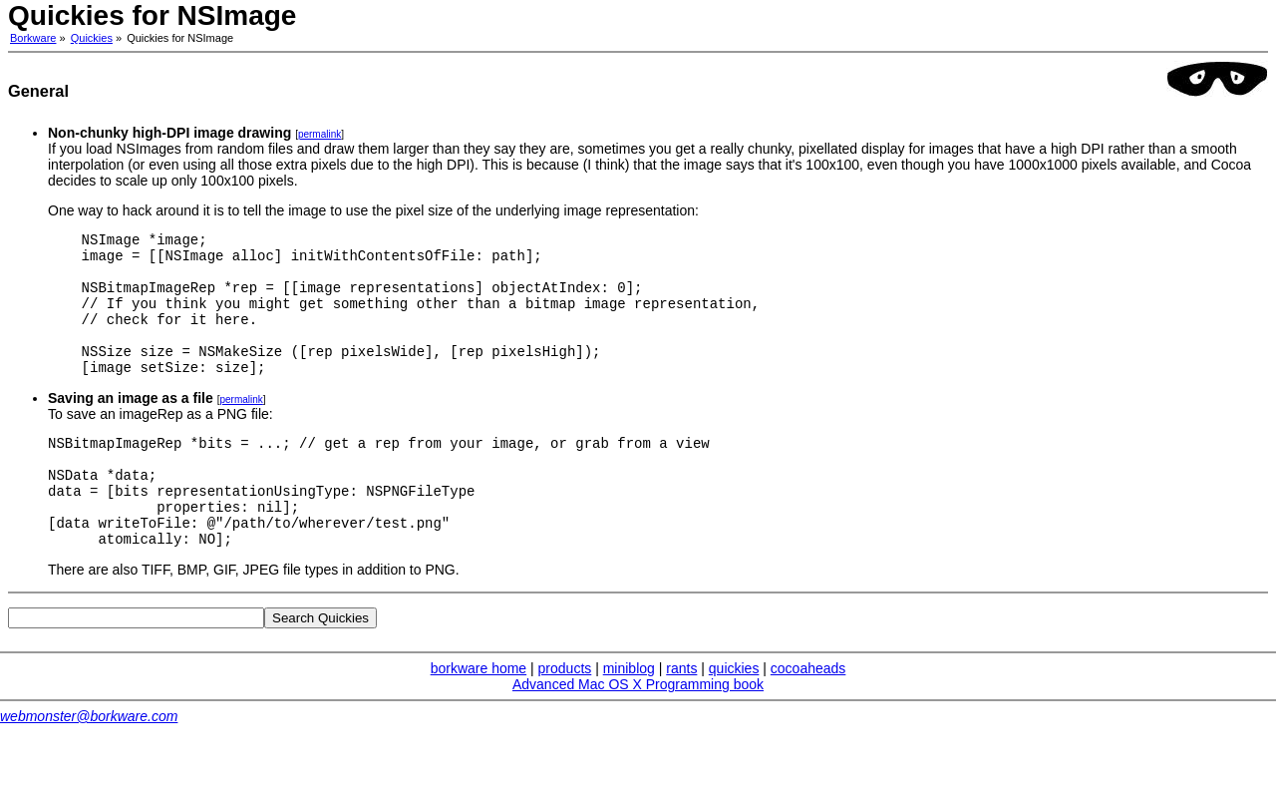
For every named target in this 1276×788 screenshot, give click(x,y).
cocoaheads (808, 716)
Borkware (33, 38)
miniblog (629, 716)
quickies (734, 716)
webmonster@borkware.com (88, 764)
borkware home (479, 716)
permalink (319, 134)
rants (681, 716)
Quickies (92, 38)
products (565, 716)
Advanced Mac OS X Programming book (638, 732)
